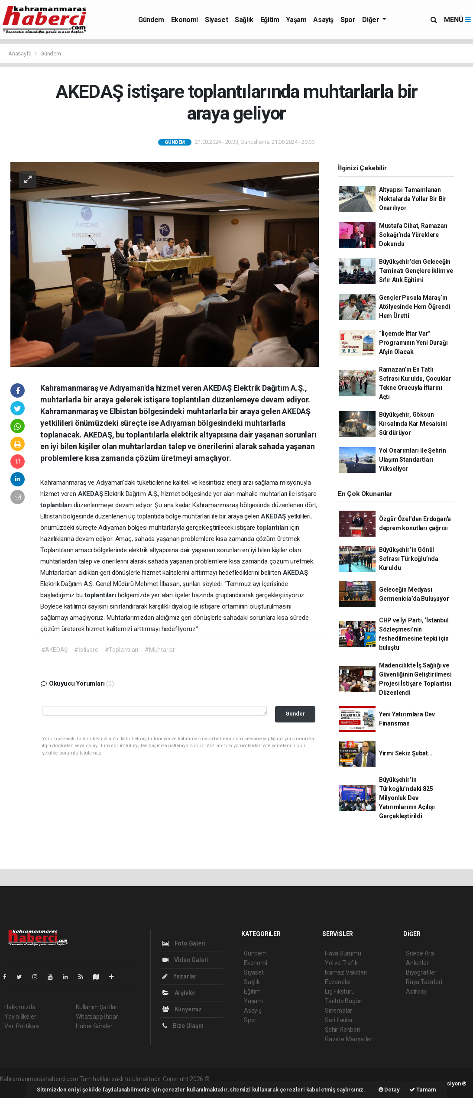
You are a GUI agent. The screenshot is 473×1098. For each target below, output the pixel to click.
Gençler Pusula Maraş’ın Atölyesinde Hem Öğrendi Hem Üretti (414, 306)
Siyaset (216, 20)
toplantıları (57, 505)
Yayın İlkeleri (20, 1016)
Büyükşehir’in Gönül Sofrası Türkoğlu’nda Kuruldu (408, 558)
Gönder (295, 713)
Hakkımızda (20, 1007)
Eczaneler (338, 981)
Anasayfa (20, 53)
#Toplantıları (122, 649)
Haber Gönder (94, 1026)
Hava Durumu (343, 953)
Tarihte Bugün (344, 1001)
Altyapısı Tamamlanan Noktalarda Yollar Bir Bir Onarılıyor (413, 198)
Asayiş (323, 20)
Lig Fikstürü (340, 991)
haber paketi (265, 1078)
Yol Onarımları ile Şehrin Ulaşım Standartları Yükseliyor (412, 459)
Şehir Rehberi (342, 1029)
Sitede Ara (420, 953)
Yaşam (296, 20)
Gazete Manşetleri (349, 1039)
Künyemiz (182, 1009)
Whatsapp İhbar (97, 1016)
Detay (389, 1089)
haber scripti (299, 1078)
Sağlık (244, 20)
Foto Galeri (184, 943)
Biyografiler (421, 972)
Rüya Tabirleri (424, 981)
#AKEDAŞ (54, 649)
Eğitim (269, 20)
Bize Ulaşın (183, 1025)
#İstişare (86, 649)
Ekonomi (184, 20)
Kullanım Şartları (97, 1007)
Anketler (417, 962)
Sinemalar (338, 1010)
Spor (347, 20)
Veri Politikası (21, 1026)
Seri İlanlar (339, 1020)
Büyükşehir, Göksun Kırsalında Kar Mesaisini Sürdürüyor (413, 423)
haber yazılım (335, 1078)
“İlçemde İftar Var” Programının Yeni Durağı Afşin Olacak (413, 342)
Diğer (371, 20)
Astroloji (417, 991)
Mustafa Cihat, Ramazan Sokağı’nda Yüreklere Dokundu (413, 234)
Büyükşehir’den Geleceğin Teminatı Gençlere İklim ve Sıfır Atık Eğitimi (416, 270)
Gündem (151, 20)
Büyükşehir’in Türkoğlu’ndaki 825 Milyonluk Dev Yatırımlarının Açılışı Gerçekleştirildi (407, 797)
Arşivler (179, 992)
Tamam (422, 1089)
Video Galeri (185, 959)
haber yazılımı (229, 1078)
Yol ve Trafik (341, 962)
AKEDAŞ (91, 494)
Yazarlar (179, 976)
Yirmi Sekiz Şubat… (405, 753)
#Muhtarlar (160, 649)
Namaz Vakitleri (346, 972)
